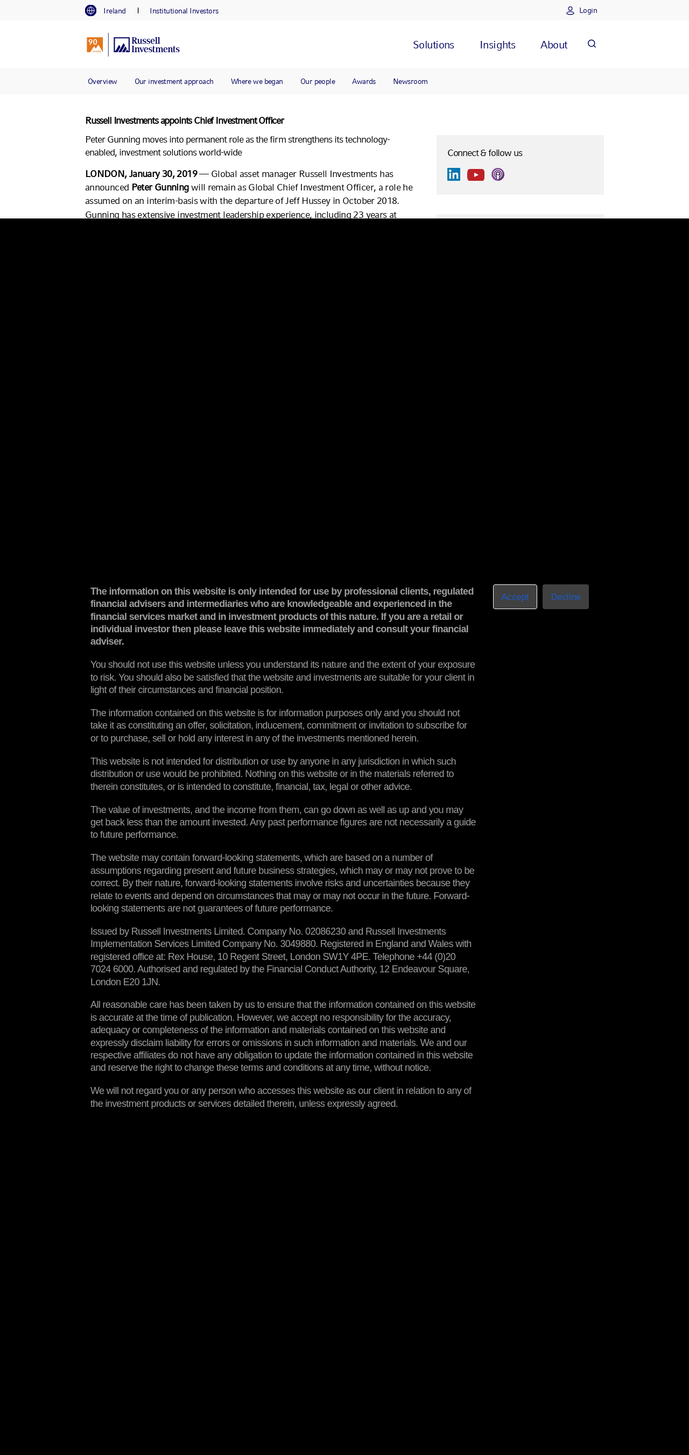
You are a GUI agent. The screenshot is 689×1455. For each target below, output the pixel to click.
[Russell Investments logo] (133, 44)
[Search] (591, 44)
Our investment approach (174, 81)
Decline (566, 596)
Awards (364, 81)
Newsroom (410, 81)
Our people (317, 81)
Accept (515, 596)
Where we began (257, 81)
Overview (102, 81)
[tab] (111, 11)
